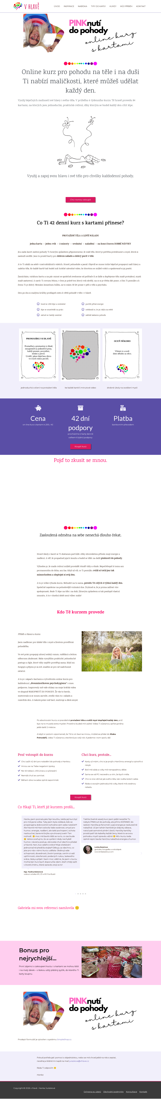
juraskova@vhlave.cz (79, 1061)
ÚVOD (57, 6)
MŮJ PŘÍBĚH (126, 6)
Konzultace (132, 1092)
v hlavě (32, 6)
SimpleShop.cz (64, 1040)
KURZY (113, 6)
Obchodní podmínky (114, 1092)
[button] (80, 200)
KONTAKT (141, 6)
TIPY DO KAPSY (98, 6)
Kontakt (144, 1092)
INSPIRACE (69, 6)
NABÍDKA (82, 6)
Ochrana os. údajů (92, 1092)
